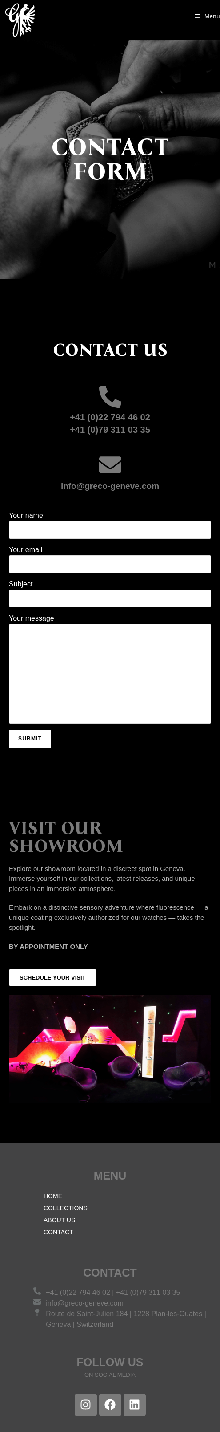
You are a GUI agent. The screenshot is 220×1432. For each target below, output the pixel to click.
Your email (110, 562)
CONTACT (58, 1232)
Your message (110, 671)
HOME (53, 1196)
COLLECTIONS (66, 1208)
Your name (110, 528)
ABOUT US (59, 1220)
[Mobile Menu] (204, 16)
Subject (110, 596)
